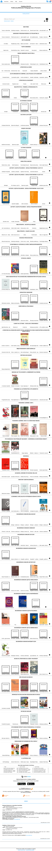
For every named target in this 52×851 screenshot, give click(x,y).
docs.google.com (17, 819)
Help (16, 1)
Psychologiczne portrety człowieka (8, 769)
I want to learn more (21, 849)
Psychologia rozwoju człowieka (8, 772)
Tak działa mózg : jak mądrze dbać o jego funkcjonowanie (42, 770)
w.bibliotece (28, 791)
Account (20, 1)
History (11, 1)
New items (6, 1)
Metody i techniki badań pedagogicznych (9, 768)
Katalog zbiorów (26, 13)
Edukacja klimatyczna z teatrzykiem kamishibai (12, 805)
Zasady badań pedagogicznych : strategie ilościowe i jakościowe (12, 771)
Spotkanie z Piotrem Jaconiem (8, 825)
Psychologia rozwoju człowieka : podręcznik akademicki (26, 772)
